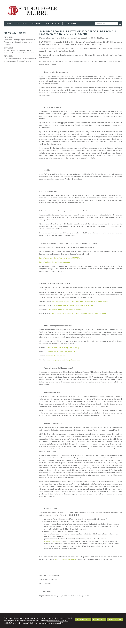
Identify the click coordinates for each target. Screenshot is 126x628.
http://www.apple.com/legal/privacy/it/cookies (65, 309)
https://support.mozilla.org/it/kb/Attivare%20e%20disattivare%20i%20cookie (79, 313)
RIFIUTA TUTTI (98, 619)
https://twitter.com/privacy (55, 356)
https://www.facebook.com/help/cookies (62, 352)
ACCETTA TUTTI (83, 619)
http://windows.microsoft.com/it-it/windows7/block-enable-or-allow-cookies (80, 301)
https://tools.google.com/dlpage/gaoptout (54, 262)
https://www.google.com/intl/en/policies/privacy (63, 360)
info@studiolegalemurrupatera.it (66, 559)
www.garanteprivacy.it (52, 541)
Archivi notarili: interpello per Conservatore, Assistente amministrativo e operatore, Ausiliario (19, 42)
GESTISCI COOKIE (115, 619)
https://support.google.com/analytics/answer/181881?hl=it (60, 258)
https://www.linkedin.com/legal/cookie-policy (63, 348)
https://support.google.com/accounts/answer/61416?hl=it (72, 305)
